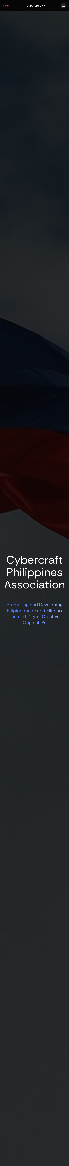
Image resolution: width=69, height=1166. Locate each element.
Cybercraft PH (36, 5)
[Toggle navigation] (63, 5)
